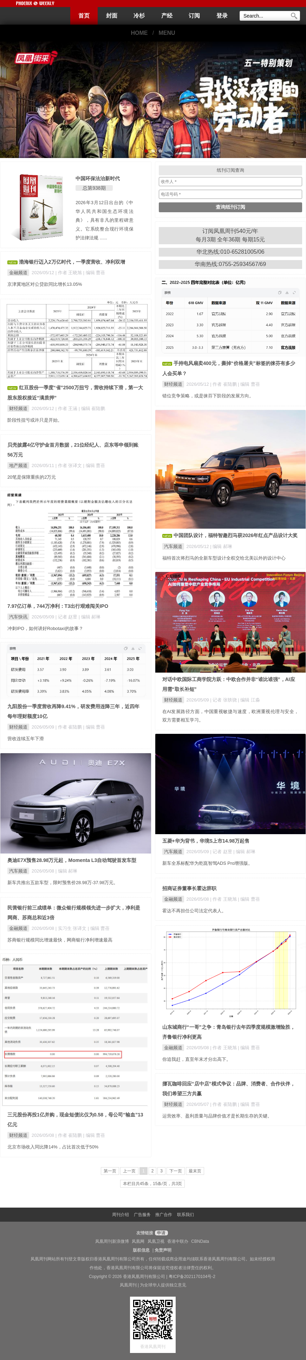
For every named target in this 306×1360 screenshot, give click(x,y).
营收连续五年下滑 (25, 738)
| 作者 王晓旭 (69, 272)
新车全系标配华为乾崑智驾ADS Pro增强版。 (207, 863)
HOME (139, 33)
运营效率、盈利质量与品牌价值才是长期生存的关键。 (217, 1116)
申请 (160, 1232)
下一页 (175, 1171)
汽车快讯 (18, 616)
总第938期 (94, 188)
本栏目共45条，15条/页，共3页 (152, 1183)
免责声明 (163, 1250)
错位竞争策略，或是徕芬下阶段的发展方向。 (208, 395)
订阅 (194, 16)
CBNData (200, 1241)
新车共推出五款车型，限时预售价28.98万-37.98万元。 (62, 882)
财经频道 (173, 384)
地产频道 (18, 465)
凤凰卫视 (156, 1241)
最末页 (195, 1171)
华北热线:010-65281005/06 (230, 252)
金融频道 (18, 272)
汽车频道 (173, 546)
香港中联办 (177, 1241)
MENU (167, 33)
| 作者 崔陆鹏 (224, 384)
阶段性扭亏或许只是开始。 (34, 420)
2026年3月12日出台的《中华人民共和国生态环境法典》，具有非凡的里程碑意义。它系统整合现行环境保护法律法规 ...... (104, 220)
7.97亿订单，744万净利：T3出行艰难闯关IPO (57, 606)
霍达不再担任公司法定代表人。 (194, 910)
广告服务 (142, 1214)
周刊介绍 (120, 1214)
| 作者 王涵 (67, 408)
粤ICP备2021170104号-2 (192, 1276)
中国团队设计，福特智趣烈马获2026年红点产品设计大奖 (236, 535)
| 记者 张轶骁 (224, 700)
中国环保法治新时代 (98, 178)
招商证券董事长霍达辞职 (189, 888)
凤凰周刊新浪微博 (112, 1241)
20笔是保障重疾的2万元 (31, 477)
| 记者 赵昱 (67, 616)
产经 (166, 16)
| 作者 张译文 (69, 465)
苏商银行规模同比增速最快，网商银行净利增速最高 (59, 940)
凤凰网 (138, 1241)
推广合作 (163, 1214)
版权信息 (141, 1250)
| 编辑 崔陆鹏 (92, 408)
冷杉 (139, 16)
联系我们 (185, 1214)
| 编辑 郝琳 (221, 546)
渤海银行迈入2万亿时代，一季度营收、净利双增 (72, 262)
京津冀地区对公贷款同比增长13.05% (44, 284)
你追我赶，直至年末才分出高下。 (196, 1059)
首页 (84, 16)
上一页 (129, 1171)
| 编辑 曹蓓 (94, 272)
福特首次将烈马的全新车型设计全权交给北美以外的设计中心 (224, 558)
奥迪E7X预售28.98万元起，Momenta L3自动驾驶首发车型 (71, 860)
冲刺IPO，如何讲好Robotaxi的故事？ (45, 628)
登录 (222, 16)
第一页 (110, 1171)
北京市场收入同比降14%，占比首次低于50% (52, 1147)
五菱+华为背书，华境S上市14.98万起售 (206, 841)
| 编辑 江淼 (249, 700)
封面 (111, 16)
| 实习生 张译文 (72, 928)
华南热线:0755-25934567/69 (230, 264)
